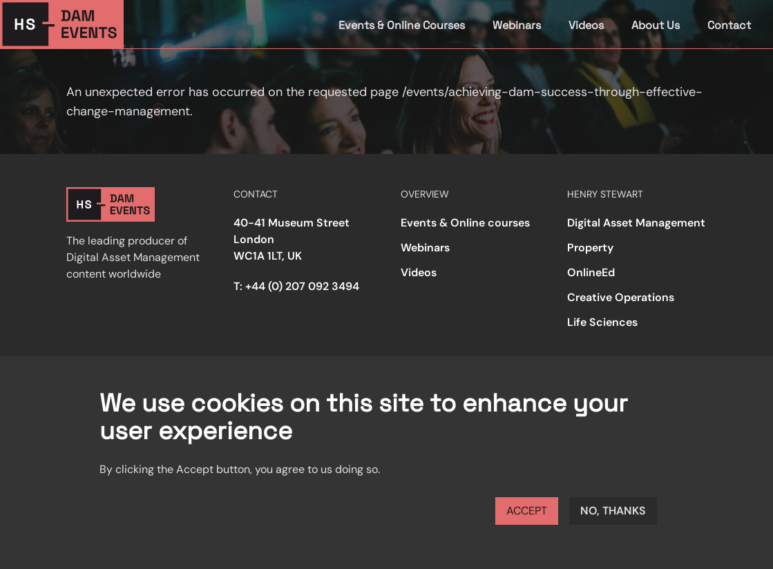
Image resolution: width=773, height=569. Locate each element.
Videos (586, 25)
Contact (729, 25)
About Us (655, 25)
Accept (526, 510)
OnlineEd (591, 272)
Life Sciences (602, 322)
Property (590, 247)
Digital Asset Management (636, 222)
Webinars (517, 25)
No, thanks (613, 510)
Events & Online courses (465, 222)
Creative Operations (620, 297)
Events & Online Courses (401, 25)
